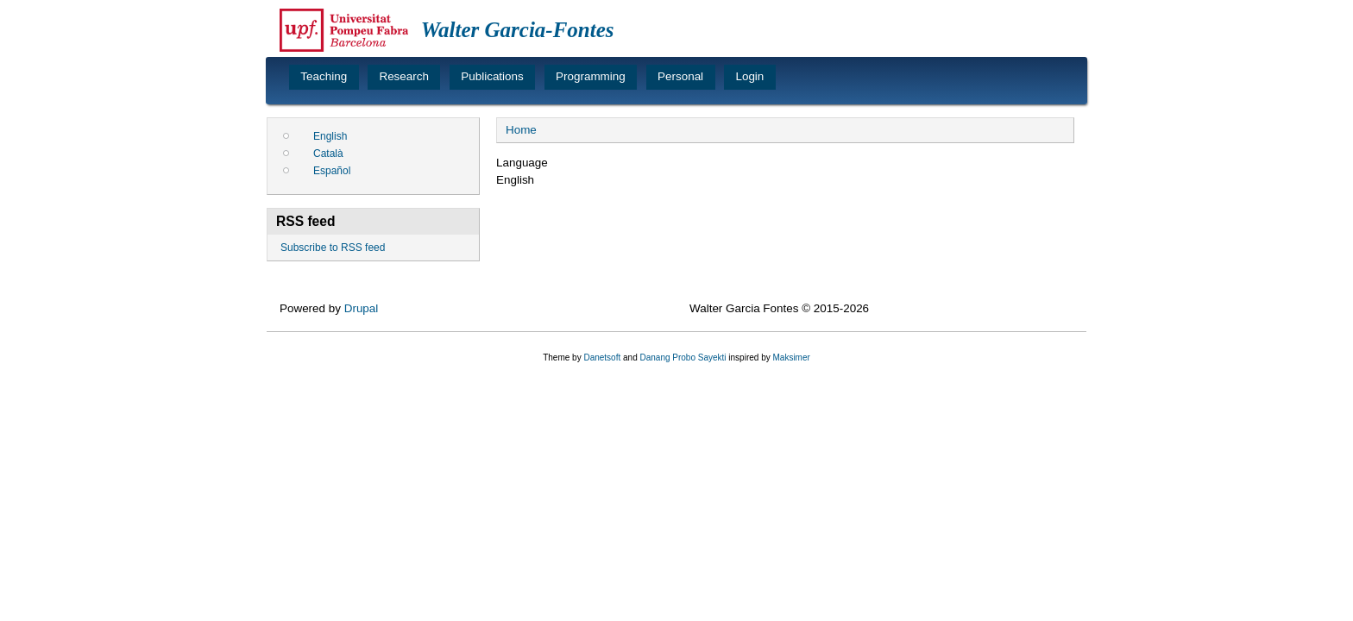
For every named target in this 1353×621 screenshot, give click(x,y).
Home (521, 129)
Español (331, 171)
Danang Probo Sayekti (682, 357)
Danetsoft (601, 357)
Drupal (361, 308)
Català (328, 153)
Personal (680, 76)
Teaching (323, 76)
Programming (591, 76)
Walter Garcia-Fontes (517, 29)
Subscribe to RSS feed (332, 248)
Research (404, 76)
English (330, 136)
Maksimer (790, 357)
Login (749, 76)
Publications (492, 76)
